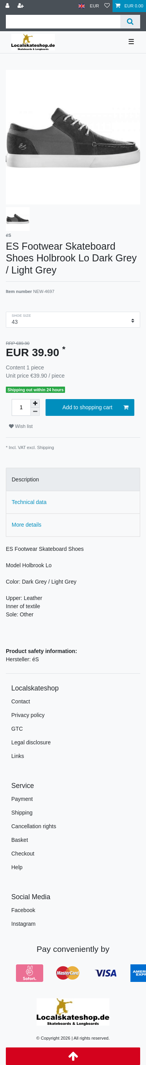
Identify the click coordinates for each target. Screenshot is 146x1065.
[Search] (130, 21)
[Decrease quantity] (35, 412)
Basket (19, 840)
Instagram (23, 924)
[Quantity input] (21, 407)
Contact (20, 701)
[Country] (81, 6)
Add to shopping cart (95, 407)
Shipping (45, 447)
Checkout (22, 853)
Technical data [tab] (29, 502)
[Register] (21, 6)
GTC (17, 729)
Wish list (21, 426)
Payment (22, 799)
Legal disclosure (31, 742)
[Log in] (8, 6)
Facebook (23, 910)
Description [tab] (25, 479)
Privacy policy (28, 715)
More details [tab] (26, 525)
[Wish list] (107, 6)
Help (17, 867)
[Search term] (63, 21)
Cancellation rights (33, 826)
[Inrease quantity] (35, 403)
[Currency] (94, 6)
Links (17, 756)
